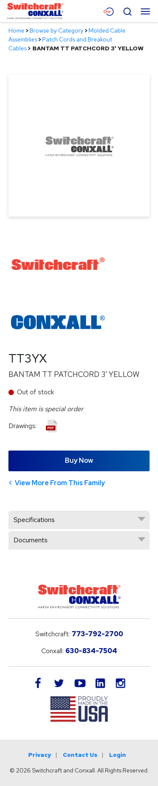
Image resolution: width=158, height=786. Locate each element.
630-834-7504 (91, 650)
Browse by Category (56, 30)
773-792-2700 (97, 633)
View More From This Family (60, 482)
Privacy (39, 755)
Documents (30, 540)
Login (117, 755)
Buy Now (79, 460)
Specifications (34, 519)
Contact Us (80, 755)
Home (16, 30)
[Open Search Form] (127, 10)
